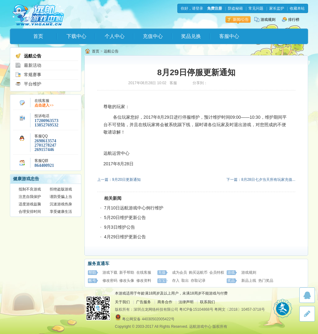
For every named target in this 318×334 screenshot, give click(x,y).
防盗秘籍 (235, 8)
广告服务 (143, 302)
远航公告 (28, 56)
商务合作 (164, 302)
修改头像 (126, 280)
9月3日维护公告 (119, 227)
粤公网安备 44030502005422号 (148, 319)
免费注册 (214, 8)
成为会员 (179, 272)
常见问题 (255, 8)
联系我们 (207, 302)
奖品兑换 (191, 36)
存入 (175, 280)
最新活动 (28, 65)
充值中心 (153, 36)
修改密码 (109, 280)
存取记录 (198, 280)
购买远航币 (198, 272)
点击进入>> (44, 105)
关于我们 (122, 302)
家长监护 (276, 8)
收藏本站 (297, 8)
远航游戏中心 (38, 14)
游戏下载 (109, 272)
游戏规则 (264, 19)
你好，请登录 (192, 8)
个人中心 (115, 36)
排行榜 (290, 19)
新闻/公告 (238, 19)
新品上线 (248, 280)
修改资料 (143, 280)
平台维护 (28, 84)
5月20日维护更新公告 (125, 217)
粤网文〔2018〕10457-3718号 (239, 309)
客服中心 (229, 36)
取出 (185, 280)
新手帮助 (126, 272)
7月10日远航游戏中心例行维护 (133, 207)
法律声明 (186, 302)
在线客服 (143, 272)
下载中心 (76, 36)
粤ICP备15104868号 (196, 309)
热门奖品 (265, 280)
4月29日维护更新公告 (125, 236)
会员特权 (216, 272)
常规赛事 (28, 74)
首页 (38, 36)
